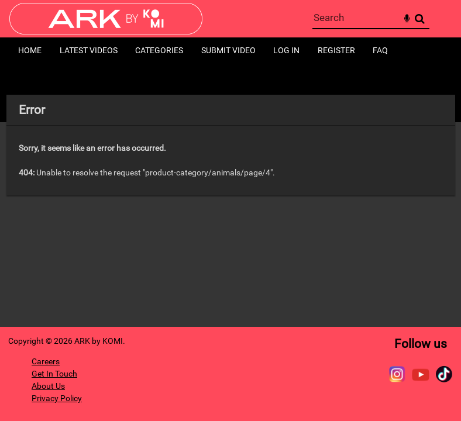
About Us (48, 386)
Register (336, 50)
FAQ (380, 50)
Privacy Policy (57, 398)
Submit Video (228, 50)
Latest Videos (89, 50)
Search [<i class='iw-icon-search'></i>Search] (420, 18)
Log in (286, 50)
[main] (230, 145)
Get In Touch (54, 373)
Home (30, 50)
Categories (159, 50)
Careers (46, 361)
